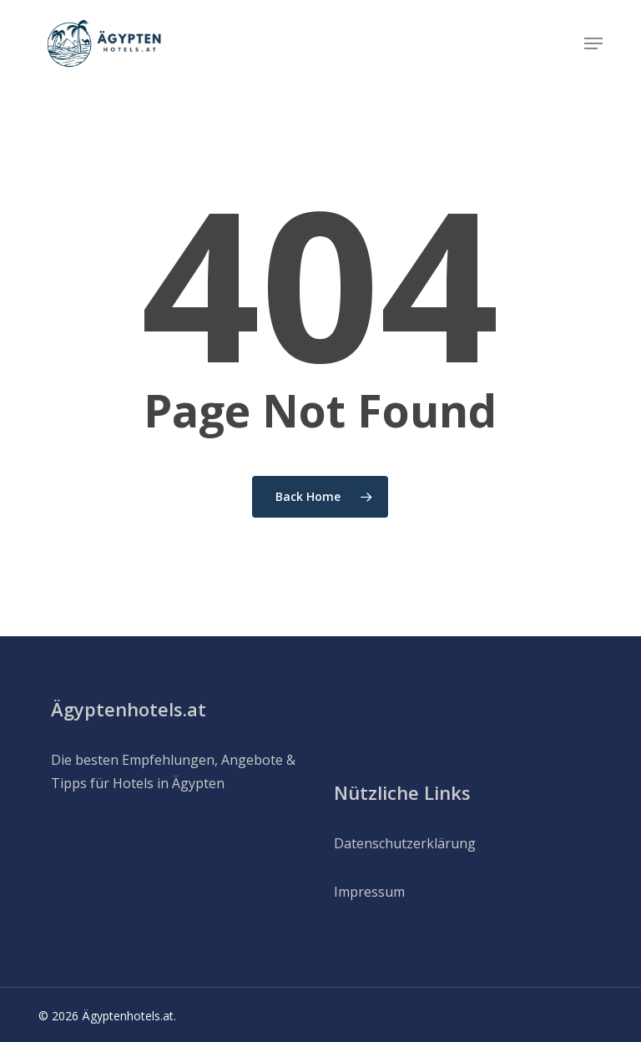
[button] (593, 43)
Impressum (369, 892)
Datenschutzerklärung (405, 843)
